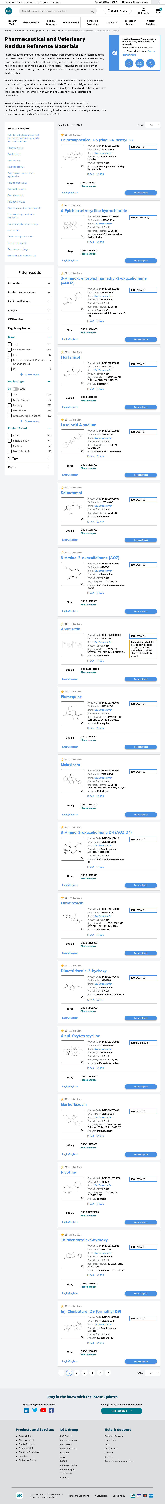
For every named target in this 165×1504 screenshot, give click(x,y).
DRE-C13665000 (110, 363)
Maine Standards (68, 1448)
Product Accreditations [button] (29, 292)
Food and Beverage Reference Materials (39, 30)
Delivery (109, 1452)
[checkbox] (10, 344)
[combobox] (58, 11)
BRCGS (63, 1461)
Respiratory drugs (18, 249)
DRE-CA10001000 (111, 635)
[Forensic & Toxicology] (16, 1452)
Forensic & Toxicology (29, 1452)
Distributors (111, 1448)
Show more (31, 374)
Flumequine (71, 696)
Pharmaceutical (26, 1440)
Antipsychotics (16, 201)
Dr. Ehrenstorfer (103, 153)
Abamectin (70, 629)
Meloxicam (70, 764)
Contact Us (110, 1440)
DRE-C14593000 (110, 430)
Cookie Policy (119, 1495)
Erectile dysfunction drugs (23, 224)
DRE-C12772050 (110, 976)
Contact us (56, 2)
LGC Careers (66, 1444)
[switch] (16, 389)
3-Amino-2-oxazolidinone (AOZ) (90, 557)
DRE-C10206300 (110, 289)
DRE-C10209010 (110, 838)
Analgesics (14, 154)
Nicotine (68, 1172)
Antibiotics (14, 160)
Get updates (120, 1411)
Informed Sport (68, 1469)
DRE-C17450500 (110, 1246)
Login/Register (70, 192)
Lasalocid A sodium (78, 425)
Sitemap (109, 1456)
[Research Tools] (16, 1436)
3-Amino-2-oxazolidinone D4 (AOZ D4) (96, 832)
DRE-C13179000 (110, 1041)
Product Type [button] (29, 381)
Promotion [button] (29, 283)
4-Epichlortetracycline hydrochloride (94, 210)
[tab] (29, 283)
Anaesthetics (15, 147)
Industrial (23, 1456)
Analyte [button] (29, 310)
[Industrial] (16, 1456)
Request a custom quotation (119, 1461)
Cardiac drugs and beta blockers (21, 216)
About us (9, 2)
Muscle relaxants (17, 243)
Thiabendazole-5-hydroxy (84, 1240)
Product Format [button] (29, 428)
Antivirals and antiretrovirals (24, 208)
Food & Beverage (27, 1444)
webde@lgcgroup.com (137, 2)
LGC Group (65, 1436)
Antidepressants (17, 182)
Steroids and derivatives (22, 255)
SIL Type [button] (29, 458)
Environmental (26, 1448)
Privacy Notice (100, 1495)
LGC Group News (68, 1440)
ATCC (62, 1456)
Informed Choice (68, 1465)
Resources (29, 2)
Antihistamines (17, 189)
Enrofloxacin (72, 903)
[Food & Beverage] (16, 1444)
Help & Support (42, 2)
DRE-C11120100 (110, 146)
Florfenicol (70, 357)
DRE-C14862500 (110, 770)
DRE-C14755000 (110, 1110)
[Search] (92, 11)
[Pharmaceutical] (16, 1440)
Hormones (14, 230)
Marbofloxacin (74, 1104)
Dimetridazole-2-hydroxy (84, 970)
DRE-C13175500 (110, 216)
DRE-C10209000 (110, 563)
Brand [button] (29, 337)
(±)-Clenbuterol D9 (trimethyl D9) (91, 1311)
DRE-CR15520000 (111, 1178)
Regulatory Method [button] (29, 328)
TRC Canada (66, 1473)
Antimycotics (15, 195)
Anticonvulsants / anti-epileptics (21, 174)
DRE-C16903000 (110, 498)
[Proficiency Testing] (16, 1460)
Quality (18, 2)
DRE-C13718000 (110, 702)
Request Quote (141, 192)
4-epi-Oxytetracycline (80, 1036)
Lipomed (64, 1477)
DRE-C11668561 (110, 1317)
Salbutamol (71, 492)
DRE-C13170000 (110, 909)
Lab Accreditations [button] (29, 301)
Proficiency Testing (27, 1460)
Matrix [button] (29, 467)
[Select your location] (155, 2)
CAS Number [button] (29, 319)
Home (8, 30)
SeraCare (64, 1452)
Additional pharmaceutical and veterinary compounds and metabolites (23, 138)
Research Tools (26, 1436)
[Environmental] (16, 1448)
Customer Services (114, 1436)
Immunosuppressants (20, 236)
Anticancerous (16, 166)
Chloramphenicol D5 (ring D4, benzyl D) (97, 140)
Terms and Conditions (79, 1495)
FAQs (107, 1444)
